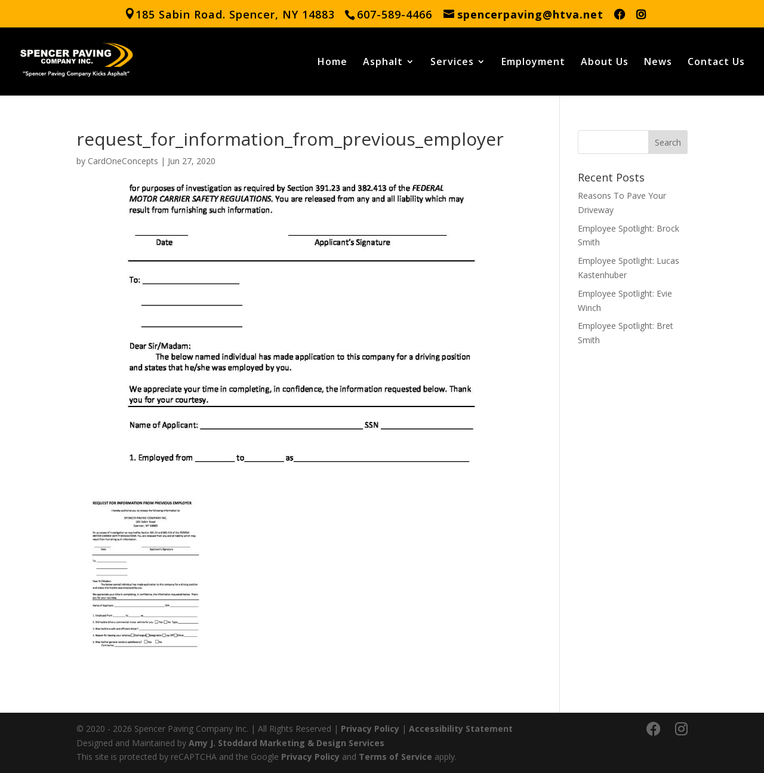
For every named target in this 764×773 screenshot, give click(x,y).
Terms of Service (395, 756)
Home (332, 62)
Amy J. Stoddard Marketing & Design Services (286, 743)
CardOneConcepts (123, 161)
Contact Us (716, 62)
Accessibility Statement (461, 728)
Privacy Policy (370, 728)
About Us (605, 62)
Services (452, 62)
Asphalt (383, 62)
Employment (533, 62)
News (658, 62)
